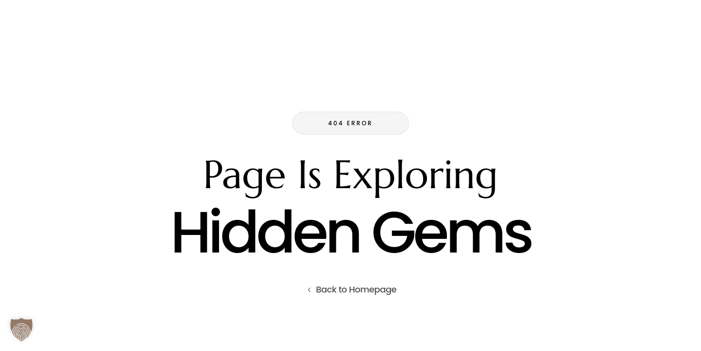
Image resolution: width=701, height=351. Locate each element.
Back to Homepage (356, 289)
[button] (21, 329)
